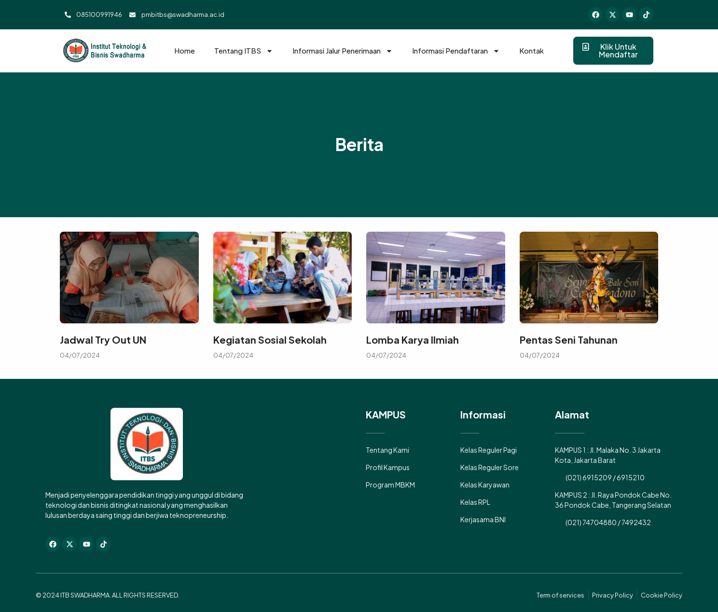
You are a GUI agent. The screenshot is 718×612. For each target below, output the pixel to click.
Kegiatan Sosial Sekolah (270, 340)
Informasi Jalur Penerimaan (342, 50)
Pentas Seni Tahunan (569, 340)
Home (184, 50)
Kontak (531, 50)
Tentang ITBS (243, 50)
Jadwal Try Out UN (103, 340)
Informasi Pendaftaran (456, 50)
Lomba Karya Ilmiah (412, 340)
